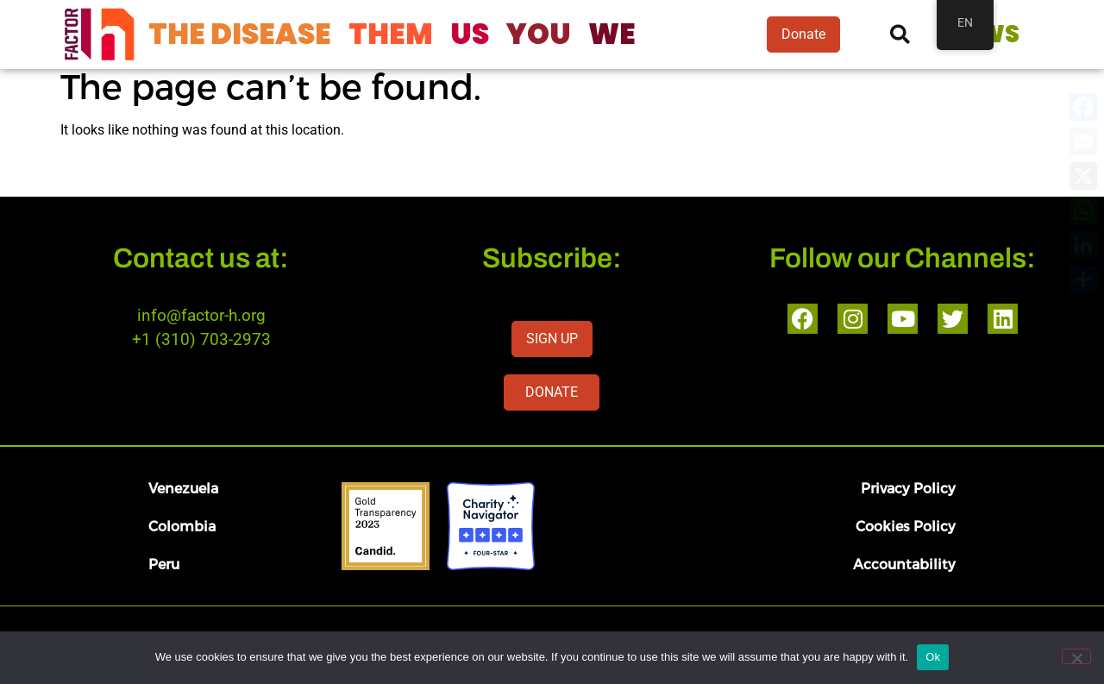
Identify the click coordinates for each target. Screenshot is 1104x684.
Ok (932, 656)
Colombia (182, 526)
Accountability (904, 563)
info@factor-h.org (201, 315)
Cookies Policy (906, 526)
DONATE (551, 392)
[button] (900, 35)
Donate (803, 34)
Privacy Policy (908, 488)
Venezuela (183, 488)
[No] (1076, 656)
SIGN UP (552, 338)
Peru (163, 563)
